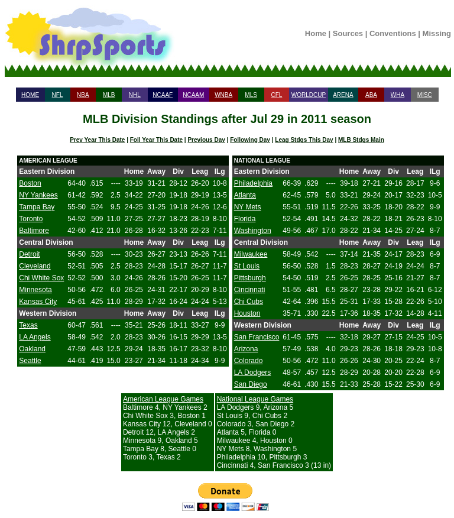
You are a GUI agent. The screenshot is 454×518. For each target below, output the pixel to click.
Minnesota (35, 290)
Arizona (246, 349)
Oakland (32, 349)
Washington (252, 230)
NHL (135, 95)
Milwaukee (251, 254)
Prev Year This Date (97, 140)
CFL (276, 95)
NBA (83, 95)
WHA (397, 95)
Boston (30, 183)
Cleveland (34, 266)
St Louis (247, 266)
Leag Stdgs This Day (304, 140)
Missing (437, 33)
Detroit (29, 254)
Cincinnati (249, 290)
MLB (109, 95)
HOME (30, 95)
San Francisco (257, 337)
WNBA (223, 95)
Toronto (31, 219)
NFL (57, 95)
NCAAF (163, 95)
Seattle (30, 361)
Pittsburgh (250, 278)
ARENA (343, 95)
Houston (247, 313)
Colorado (248, 361)
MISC (424, 95)
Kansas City (38, 301)
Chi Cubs (248, 301)
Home (315, 33)
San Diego (250, 384)
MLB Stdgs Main (361, 140)
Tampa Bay (36, 207)
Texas (28, 325)
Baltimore (34, 230)
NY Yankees (38, 195)
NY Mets (247, 207)
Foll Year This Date (156, 140)
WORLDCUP (308, 95)
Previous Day (206, 140)
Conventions (392, 33)
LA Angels (34, 337)
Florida (245, 219)
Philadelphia (253, 183)
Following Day (250, 140)
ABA (371, 95)
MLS (251, 95)
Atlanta (245, 195)
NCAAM (193, 95)
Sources (348, 33)
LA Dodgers (252, 372)
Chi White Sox (41, 278)
